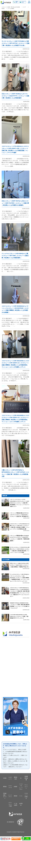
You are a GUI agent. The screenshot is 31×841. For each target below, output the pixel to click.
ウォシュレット (26, 786)
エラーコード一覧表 (10, 804)
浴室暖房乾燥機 (26, 778)
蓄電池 (4, 786)
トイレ (20, 796)
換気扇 (15, 796)
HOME (4, 778)
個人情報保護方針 (10, 821)
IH (20, 778)
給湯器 (15, 786)
